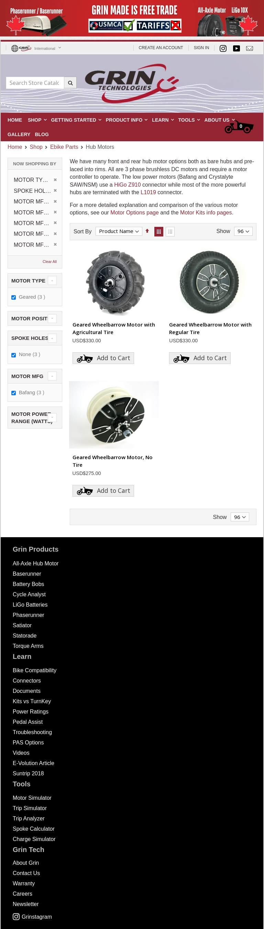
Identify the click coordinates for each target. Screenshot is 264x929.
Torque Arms (28, 646)
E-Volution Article (33, 763)
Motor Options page (134, 212)
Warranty (24, 883)
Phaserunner (28, 615)
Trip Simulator (30, 808)
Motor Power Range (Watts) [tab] (32, 417)
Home (15, 147)
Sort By (82, 231)
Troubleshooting (32, 732)
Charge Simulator (34, 839)
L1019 (148, 192)
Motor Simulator (32, 798)
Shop (36, 147)
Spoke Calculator (34, 829)
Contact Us (26, 873)
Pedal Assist (28, 722)
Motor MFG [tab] (27, 376)
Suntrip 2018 (28, 773)
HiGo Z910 (127, 185)
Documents (27, 691)
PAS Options (28, 742)
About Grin (26, 863)
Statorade (24, 636)
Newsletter (26, 904)
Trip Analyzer (29, 818)
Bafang (32, 392)
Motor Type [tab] (28, 281)
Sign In (201, 47)
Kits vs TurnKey (32, 701)
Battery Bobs (28, 584)
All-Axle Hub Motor (35, 563)
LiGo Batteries (30, 605)
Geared (33, 297)
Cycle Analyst (29, 594)
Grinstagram (32, 917)
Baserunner (27, 574)
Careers (22, 894)
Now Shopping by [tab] (34, 163)
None (30, 354)
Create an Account (161, 47)
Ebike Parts (64, 147)
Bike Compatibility (34, 670)
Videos (21, 753)
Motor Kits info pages (206, 212)
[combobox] (41, 83)
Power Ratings (30, 712)
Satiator (22, 625)
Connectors (27, 681)
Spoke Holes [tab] (29, 338)
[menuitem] (41, 134)
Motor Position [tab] (33, 318)
